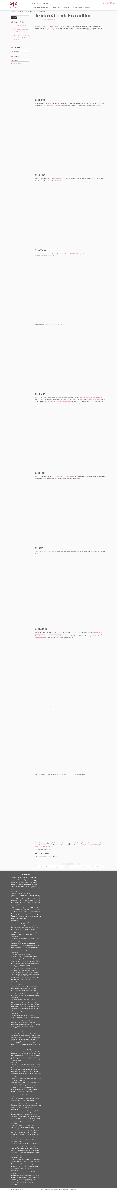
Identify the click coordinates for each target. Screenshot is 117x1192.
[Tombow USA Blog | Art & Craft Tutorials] (13, 5)
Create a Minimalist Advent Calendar (19, 954)
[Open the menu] (113, 7)
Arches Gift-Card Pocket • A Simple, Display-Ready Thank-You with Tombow (22, 38)
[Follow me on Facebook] (38, 3)
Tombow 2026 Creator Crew (40, 7)
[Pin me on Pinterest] (47, 3)
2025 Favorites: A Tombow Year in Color (20, 907)
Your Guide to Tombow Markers (18, 968)
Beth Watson (52, 19)
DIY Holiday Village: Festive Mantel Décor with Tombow (23, 999)
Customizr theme (72, 1189)
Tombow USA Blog (26, 874)
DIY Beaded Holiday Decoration (18, 1015)
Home (12, 11)
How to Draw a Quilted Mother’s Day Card (20, 877)
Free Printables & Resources (81, 7)
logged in (44, 856)
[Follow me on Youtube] (44, 3)
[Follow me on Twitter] (35, 3)
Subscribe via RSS (16, 63)
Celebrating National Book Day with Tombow (21, 938)
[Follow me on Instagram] (40, 3)
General (17, 11)
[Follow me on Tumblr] (42, 3)
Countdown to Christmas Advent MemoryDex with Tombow (24, 983)
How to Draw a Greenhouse (21, 29)
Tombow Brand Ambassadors (61, 7)
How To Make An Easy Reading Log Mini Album (50, 867)
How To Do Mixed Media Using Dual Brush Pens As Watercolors (87, 867)
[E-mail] (33, 3)
